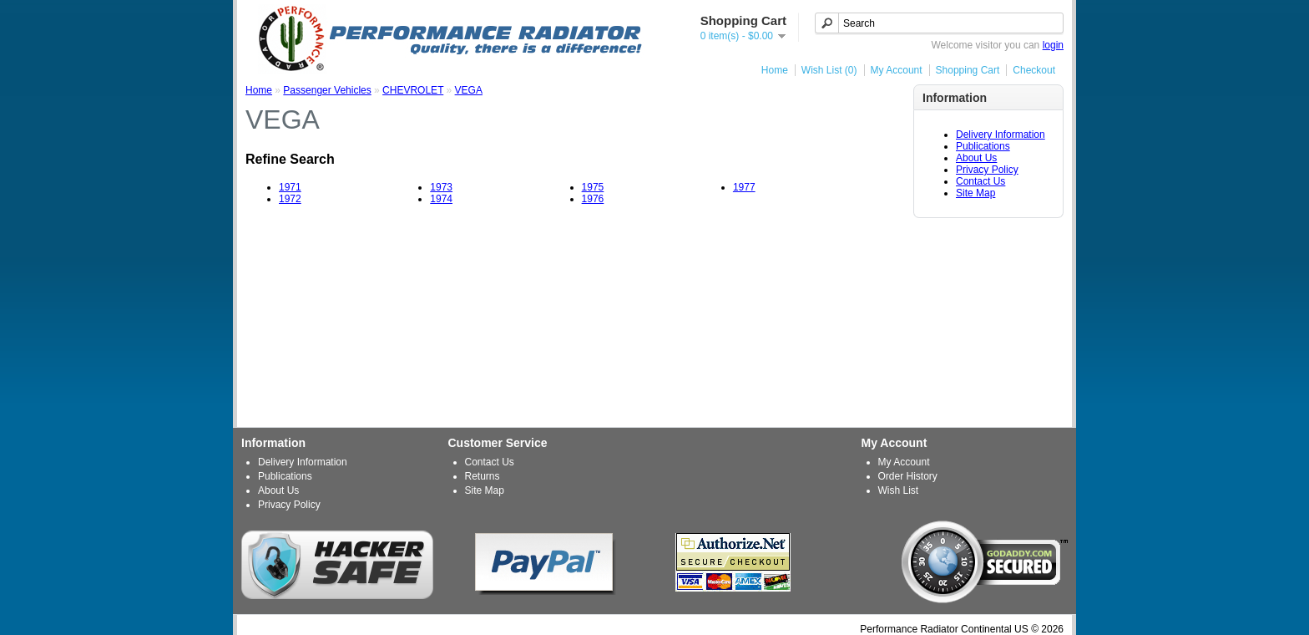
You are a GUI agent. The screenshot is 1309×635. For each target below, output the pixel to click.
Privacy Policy (987, 169)
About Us (976, 158)
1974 (441, 199)
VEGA (469, 90)
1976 (593, 199)
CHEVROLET (412, 90)
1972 (290, 199)
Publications (983, 146)
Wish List (898, 490)
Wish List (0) (829, 70)
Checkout (1034, 70)
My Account (896, 70)
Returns (482, 476)
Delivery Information (1000, 134)
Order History (908, 476)
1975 (593, 187)
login (1053, 45)
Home (774, 70)
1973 (441, 187)
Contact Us (980, 181)
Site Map (975, 193)
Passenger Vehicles (327, 90)
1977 (744, 187)
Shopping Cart (968, 70)
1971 (290, 187)
